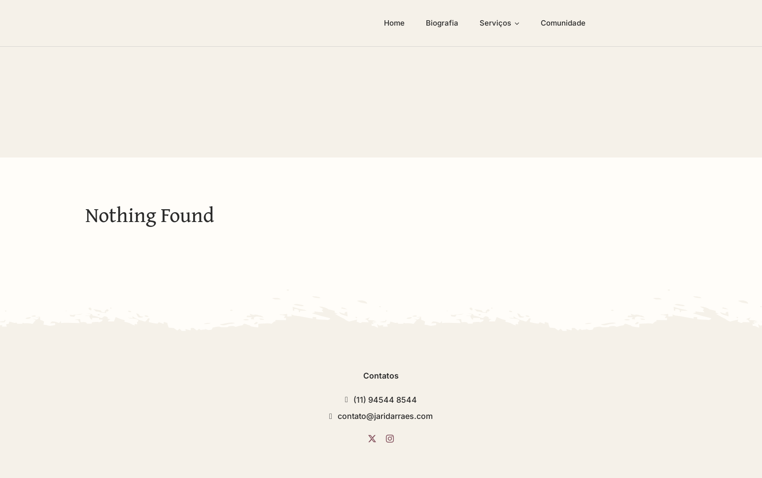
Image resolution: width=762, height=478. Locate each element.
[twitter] (372, 439)
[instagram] (390, 439)
